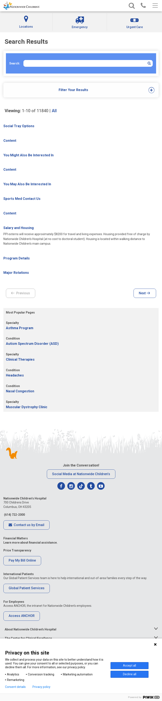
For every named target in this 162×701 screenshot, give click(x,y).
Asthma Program (19, 328)
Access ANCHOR (22, 616)
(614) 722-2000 (14, 514)
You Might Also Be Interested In (28, 155)
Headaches (15, 375)
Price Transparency (17, 550)
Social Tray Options (18, 126)
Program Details (16, 258)
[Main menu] (155, 5)
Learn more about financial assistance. (30, 542)
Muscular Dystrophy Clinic (26, 407)
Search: (14, 63)
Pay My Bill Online (22, 560)
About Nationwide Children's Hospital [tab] (30, 629)
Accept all (129, 665)
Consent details (15, 687)
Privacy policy (41, 687)
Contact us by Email (26, 525)
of (35, 110)
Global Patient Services (27, 588)
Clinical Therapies (20, 359)
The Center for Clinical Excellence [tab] (28, 638)
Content (9, 141)
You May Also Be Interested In (27, 184)
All (54, 110)
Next (144, 293)
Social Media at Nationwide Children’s (81, 474)
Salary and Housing (18, 228)
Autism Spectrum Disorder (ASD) (32, 344)
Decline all (129, 674)
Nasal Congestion (20, 391)
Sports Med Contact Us (21, 199)
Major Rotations (16, 273)
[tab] (73, 90)
